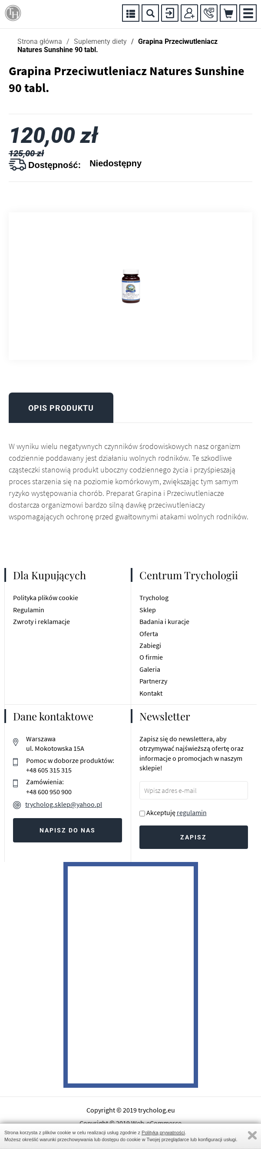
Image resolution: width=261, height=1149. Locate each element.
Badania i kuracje (164, 621)
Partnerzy (153, 681)
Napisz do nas (68, 830)
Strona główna (39, 41)
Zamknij (252, 1135)
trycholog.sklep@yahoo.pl (63, 804)
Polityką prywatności (163, 1132)
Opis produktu (61, 408)
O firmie (151, 657)
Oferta (148, 633)
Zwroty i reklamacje (41, 621)
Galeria (149, 669)
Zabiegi (150, 645)
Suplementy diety (100, 41)
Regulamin (28, 609)
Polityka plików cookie (45, 597)
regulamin (192, 812)
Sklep (147, 609)
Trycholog (153, 597)
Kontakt (150, 693)
